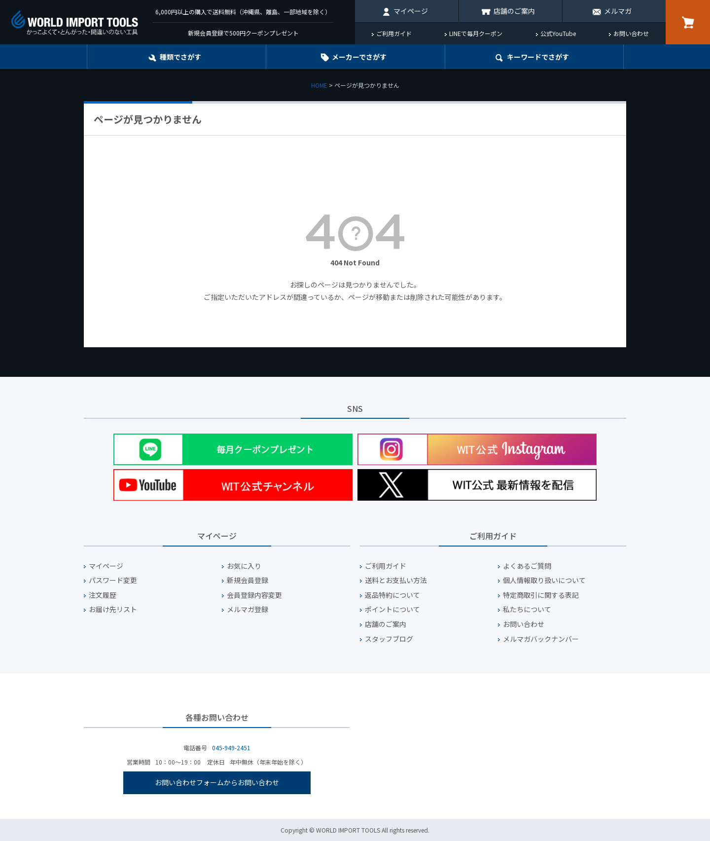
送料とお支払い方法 (396, 580)
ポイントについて (392, 609)
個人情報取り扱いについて (544, 580)
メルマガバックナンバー (541, 639)
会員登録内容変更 (254, 595)
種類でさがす (180, 57)
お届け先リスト (113, 609)
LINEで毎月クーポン (475, 33)
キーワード (538, 57)
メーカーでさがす (359, 57)
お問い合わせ (631, 33)
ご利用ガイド (394, 33)
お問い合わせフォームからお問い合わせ (217, 782)
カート (688, 22)
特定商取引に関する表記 (541, 595)
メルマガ (618, 11)
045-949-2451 (231, 747)
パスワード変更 (113, 580)
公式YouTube (558, 33)
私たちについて (527, 609)
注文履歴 (102, 595)
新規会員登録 (247, 580)
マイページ (410, 11)
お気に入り (244, 566)
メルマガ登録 (247, 609)
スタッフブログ (389, 639)
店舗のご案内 (514, 11)
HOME (319, 85)
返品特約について (392, 595)
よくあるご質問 (527, 566)
